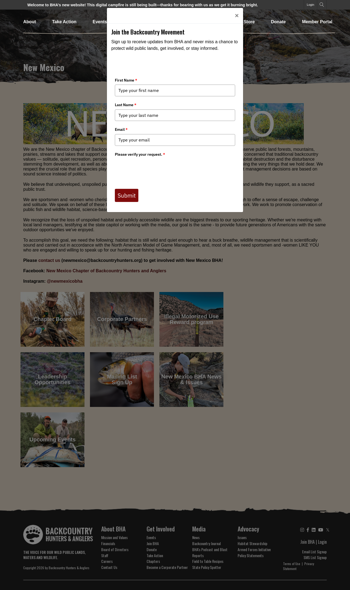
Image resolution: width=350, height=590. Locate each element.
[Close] (237, 15)
